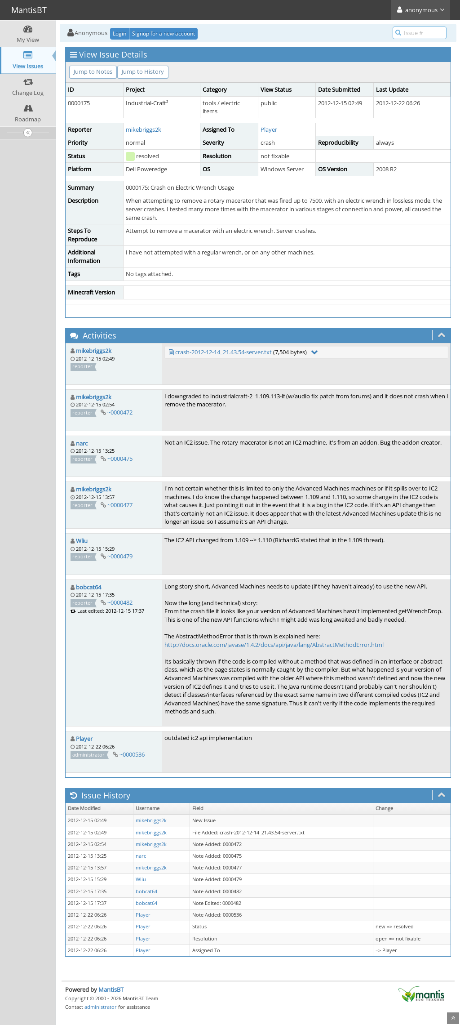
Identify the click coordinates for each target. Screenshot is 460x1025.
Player (269, 129)
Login (119, 33)
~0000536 (132, 754)
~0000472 (120, 412)
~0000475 (120, 459)
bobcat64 (88, 587)
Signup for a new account (163, 33)
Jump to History (143, 71)
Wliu (82, 541)
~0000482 (120, 602)
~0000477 (120, 505)
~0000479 (120, 556)
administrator (100, 1006)
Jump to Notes (93, 71)
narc (82, 443)
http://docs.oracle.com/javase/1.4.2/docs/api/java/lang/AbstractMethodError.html (274, 645)
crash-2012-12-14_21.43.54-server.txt (223, 352)
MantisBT (111, 989)
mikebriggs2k (143, 129)
